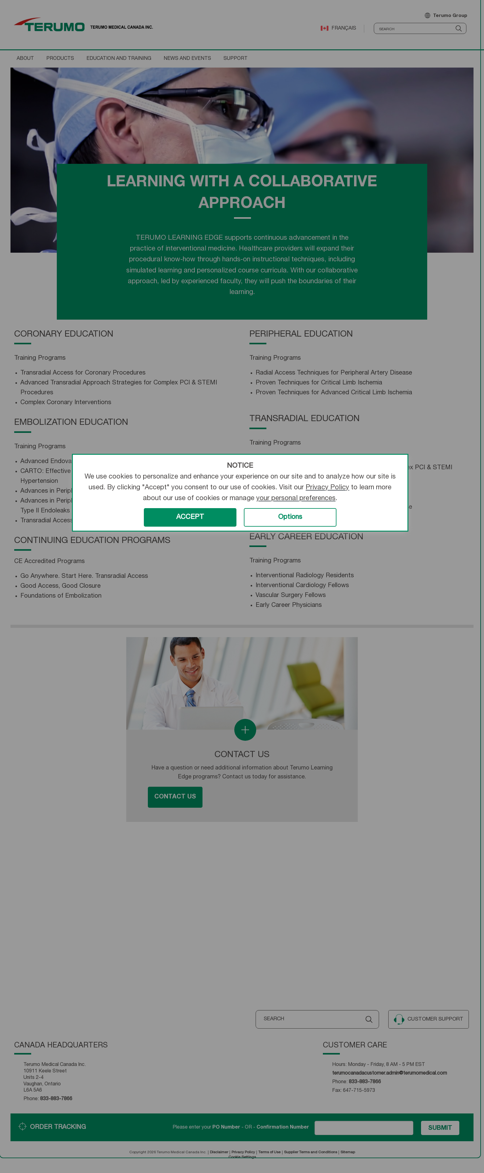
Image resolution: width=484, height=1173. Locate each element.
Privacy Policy (327, 487)
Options (290, 517)
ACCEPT (190, 517)
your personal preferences (296, 498)
